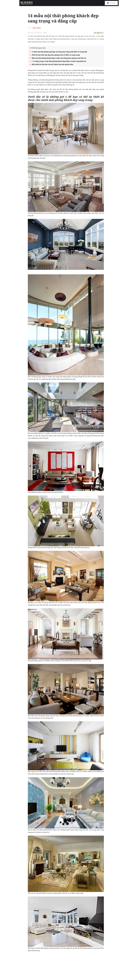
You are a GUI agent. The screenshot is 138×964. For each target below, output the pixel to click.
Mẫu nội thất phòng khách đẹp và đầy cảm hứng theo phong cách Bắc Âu (59, 58)
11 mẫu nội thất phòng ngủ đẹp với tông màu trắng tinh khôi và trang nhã (59, 52)
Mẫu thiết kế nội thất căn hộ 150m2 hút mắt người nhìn (52, 64)
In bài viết (111, 3)
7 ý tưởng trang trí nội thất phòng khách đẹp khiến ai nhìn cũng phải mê (59, 61)
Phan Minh (37, 28)
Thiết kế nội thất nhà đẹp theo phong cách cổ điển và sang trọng (56, 55)
